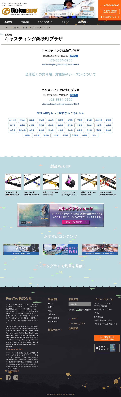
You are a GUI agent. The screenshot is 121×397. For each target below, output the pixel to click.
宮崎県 (65, 135)
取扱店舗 (25, 22)
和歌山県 (22, 130)
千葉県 (79, 120)
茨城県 (41, 120)
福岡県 (27, 135)
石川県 (12, 125)
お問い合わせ (109, 12)
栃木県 (50, 120)
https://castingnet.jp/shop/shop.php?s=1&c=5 (60, 65)
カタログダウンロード (109, 17)
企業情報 (82, 22)
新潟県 (108, 120)
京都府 (89, 125)
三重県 (79, 125)
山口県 (70, 130)
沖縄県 (84, 135)
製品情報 (8, 22)
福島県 (31, 120)
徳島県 (79, 130)
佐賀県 (36, 135)
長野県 (41, 125)
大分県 (55, 135)
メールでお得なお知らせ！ (82, 14)
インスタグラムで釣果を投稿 (105, 324)
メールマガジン (77, 323)
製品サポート (55, 329)
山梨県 (31, 125)
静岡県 (60, 125)
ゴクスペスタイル (45, 22)
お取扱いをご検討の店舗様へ (56, 14)
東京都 (89, 120)
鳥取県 (31, 130)
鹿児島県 (75, 135)
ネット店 (12, 120)
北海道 (22, 120)
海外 (94, 135)
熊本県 (46, 135)
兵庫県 (108, 125)
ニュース (65, 22)
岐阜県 (50, 125)
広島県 (60, 130)
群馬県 (60, 120)
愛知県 (70, 125)
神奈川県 (98, 120)
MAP (73, 56)
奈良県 (12, 130)
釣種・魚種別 (53, 318)
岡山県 (50, 130)
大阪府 (98, 125)
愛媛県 (98, 130)
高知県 (108, 130)
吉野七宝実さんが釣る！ (104, 320)
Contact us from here (14, 349)
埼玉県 (70, 120)
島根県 (41, 130)
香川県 (89, 130)
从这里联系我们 (12, 371)
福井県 (22, 125)
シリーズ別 (52, 322)
